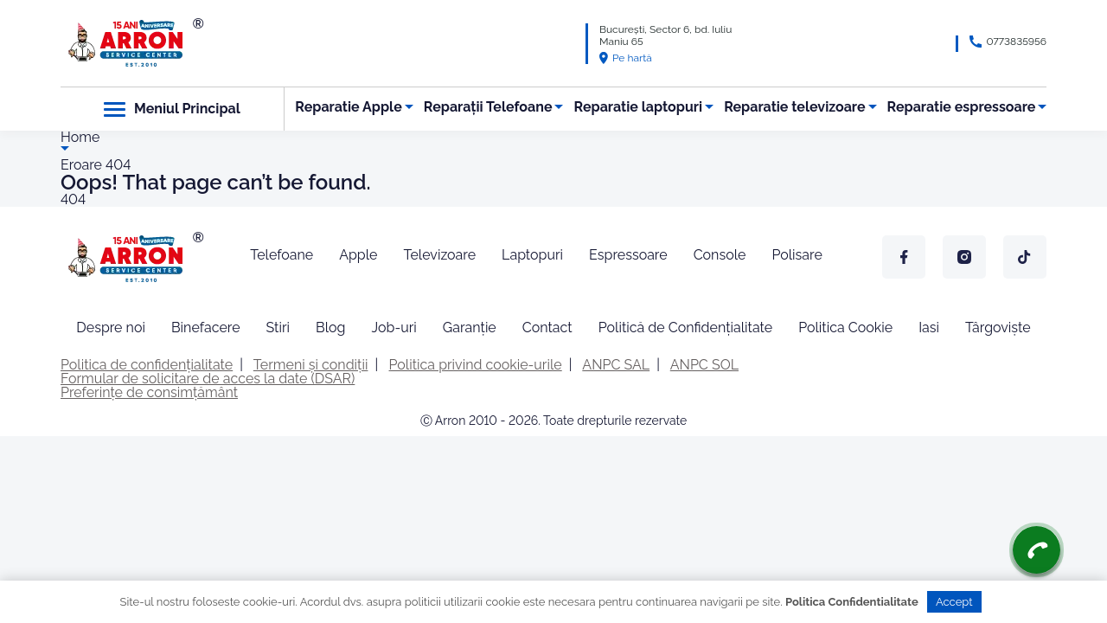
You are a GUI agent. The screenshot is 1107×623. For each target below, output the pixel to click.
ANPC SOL (704, 364)
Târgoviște (998, 327)
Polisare (796, 255)
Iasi (928, 327)
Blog (330, 327)
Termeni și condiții (310, 364)
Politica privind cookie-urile (475, 364)
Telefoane (281, 255)
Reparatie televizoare (794, 107)
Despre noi (110, 327)
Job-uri (393, 327)
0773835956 (1016, 41)
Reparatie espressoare (961, 107)
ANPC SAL (615, 364)
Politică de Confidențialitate (685, 327)
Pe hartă (625, 58)
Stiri (278, 327)
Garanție (469, 327)
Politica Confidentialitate (851, 601)
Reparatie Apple (348, 107)
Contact (547, 327)
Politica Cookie (845, 327)
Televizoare (439, 255)
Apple (358, 255)
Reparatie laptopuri (638, 107)
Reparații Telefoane (488, 107)
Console (720, 255)
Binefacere (205, 327)
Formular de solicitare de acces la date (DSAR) (208, 378)
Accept (954, 601)
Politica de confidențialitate (147, 364)
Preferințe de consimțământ (149, 392)
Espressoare (628, 255)
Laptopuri (532, 255)
